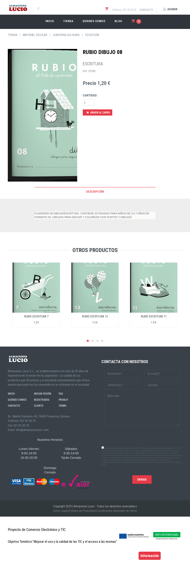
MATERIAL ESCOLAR (35, 35)
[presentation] (142, 435)
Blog (118, 21)
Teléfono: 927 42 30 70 (124, 9)
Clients (38, 405)
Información (149, 556)
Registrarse (41, 399)
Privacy (63, 399)
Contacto (146, 9)
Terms (62, 405)
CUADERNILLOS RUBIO (66, 35)
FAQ (61, 393)
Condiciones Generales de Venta (117, 511)
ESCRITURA (92, 35)
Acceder (170, 9)
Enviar (142, 479)
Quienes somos (94, 21)
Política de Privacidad (82, 511)
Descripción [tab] (95, 191)
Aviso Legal (60, 511)
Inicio (49, 21)
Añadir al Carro (98, 112)
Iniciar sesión (42, 393)
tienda (12, 35)
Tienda (68, 21)
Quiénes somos (17, 399)
